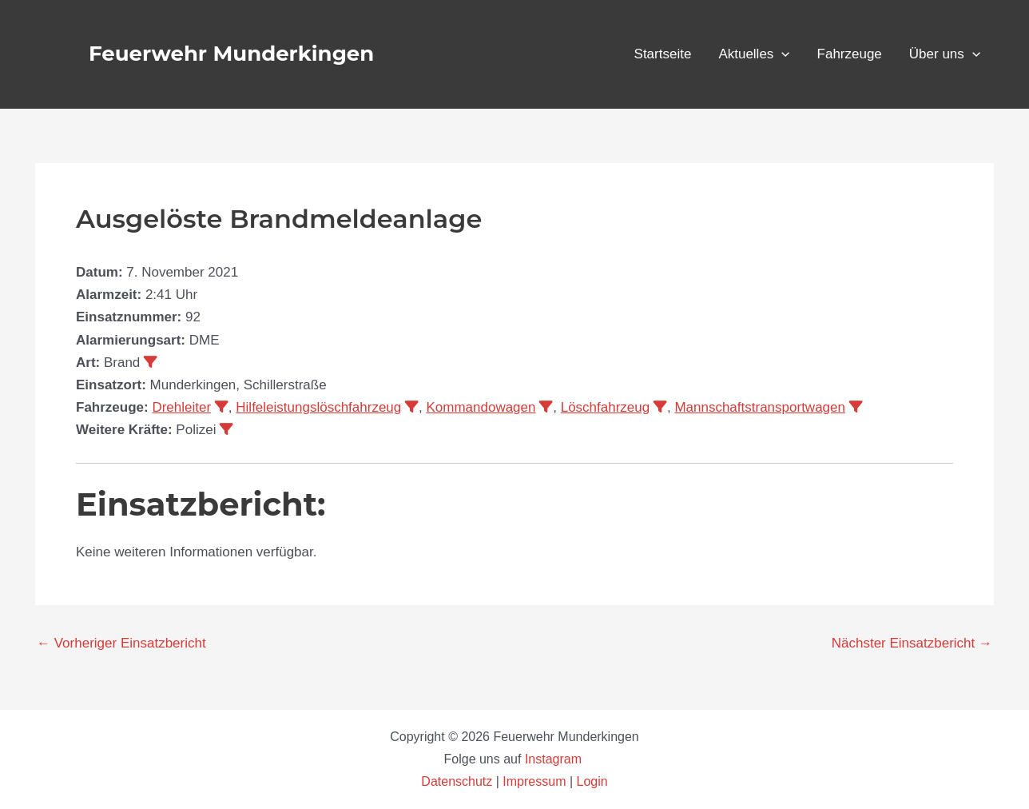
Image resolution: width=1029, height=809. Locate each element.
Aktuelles (753, 54)
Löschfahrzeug (605, 407)
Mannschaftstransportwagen (759, 407)
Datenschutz (458, 781)
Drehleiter (181, 407)
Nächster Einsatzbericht (912, 643)
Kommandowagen (480, 407)
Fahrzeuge (849, 54)
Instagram (555, 759)
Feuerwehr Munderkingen (231, 53)
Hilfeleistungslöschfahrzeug (318, 407)
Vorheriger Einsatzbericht (121, 643)
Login (592, 781)
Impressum (534, 781)
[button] (781, 54)
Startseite (663, 54)
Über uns (944, 54)
